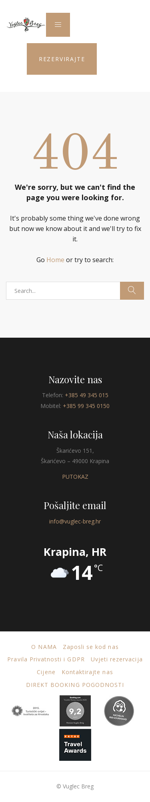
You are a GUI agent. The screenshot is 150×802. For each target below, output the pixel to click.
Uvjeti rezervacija (117, 659)
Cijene (46, 672)
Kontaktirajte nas (87, 672)
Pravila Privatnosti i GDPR (45, 659)
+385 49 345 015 (86, 395)
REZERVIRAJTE (62, 59)
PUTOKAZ (75, 476)
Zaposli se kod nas (91, 647)
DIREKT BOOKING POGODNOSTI (75, 685)
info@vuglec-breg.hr (75, 521)
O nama (43, 647)
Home (55, 259)
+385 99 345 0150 (86, 406)
